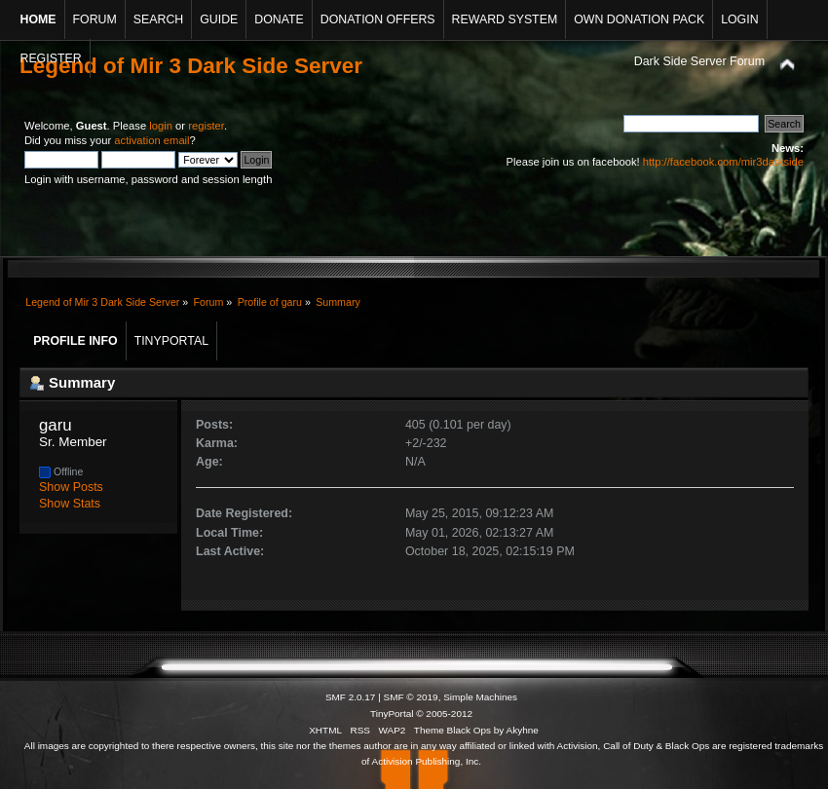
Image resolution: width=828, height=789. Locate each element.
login (160, 126)
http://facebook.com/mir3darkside (723, 162)
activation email (151, 140)
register (206, 126)
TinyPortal (392, 713)
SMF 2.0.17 (350, 697)
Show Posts (71, 487)
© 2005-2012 (444, 713)
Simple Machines (480, 697)
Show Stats (69, 503)
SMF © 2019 (411, 697)
